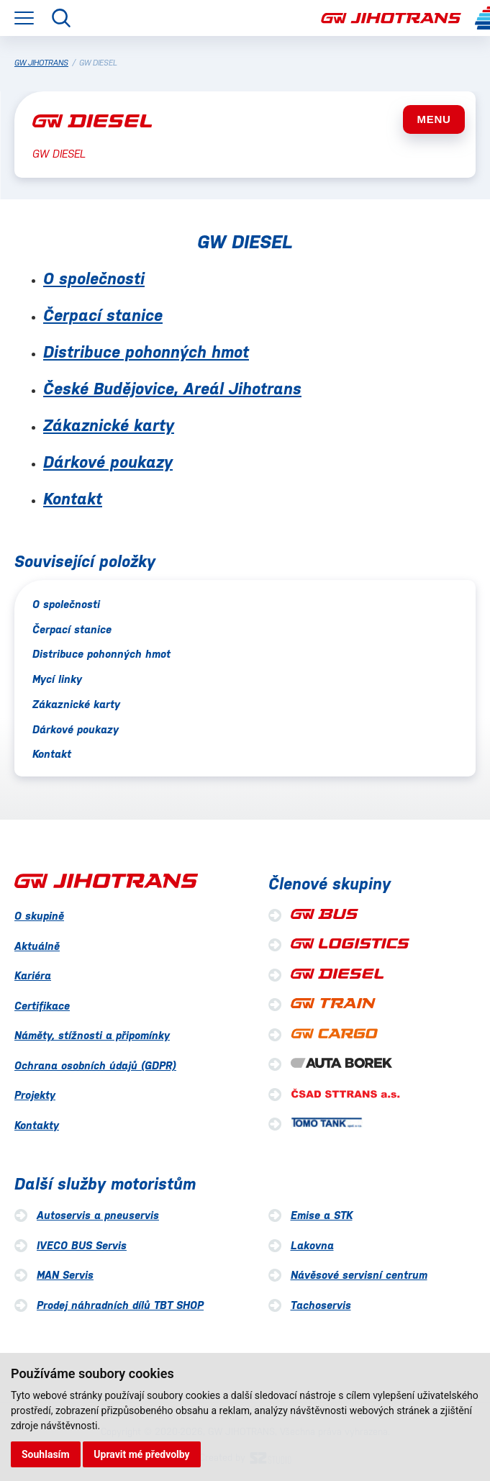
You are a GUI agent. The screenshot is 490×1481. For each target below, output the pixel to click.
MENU (433, 119)
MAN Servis (65, 1275)
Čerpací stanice (103, 315)
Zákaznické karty (108, 425)
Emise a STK (322, 1215)
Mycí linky (57, 679)
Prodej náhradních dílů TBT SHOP (120, 1305)
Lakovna (312, 1245)
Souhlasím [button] (46, 1454)
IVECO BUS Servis (82, 1245)
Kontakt (72, 498)
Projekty (34, 1095)
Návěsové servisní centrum (359, 1275)
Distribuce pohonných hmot (146, 352)
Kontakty (36, 1125)
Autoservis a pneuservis (98, 1215)
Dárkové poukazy (108, 462)
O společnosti (94, 278)
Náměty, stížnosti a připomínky (92, 1035)
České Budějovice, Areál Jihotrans (172, 388)
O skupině (39, 916)
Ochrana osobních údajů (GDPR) (95, 1065)
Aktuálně (37, 946)
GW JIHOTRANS (41, 63)
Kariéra (32, 975)
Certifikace (42, 1006)
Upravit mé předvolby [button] (141, 1454)
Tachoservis (321, 1305)
